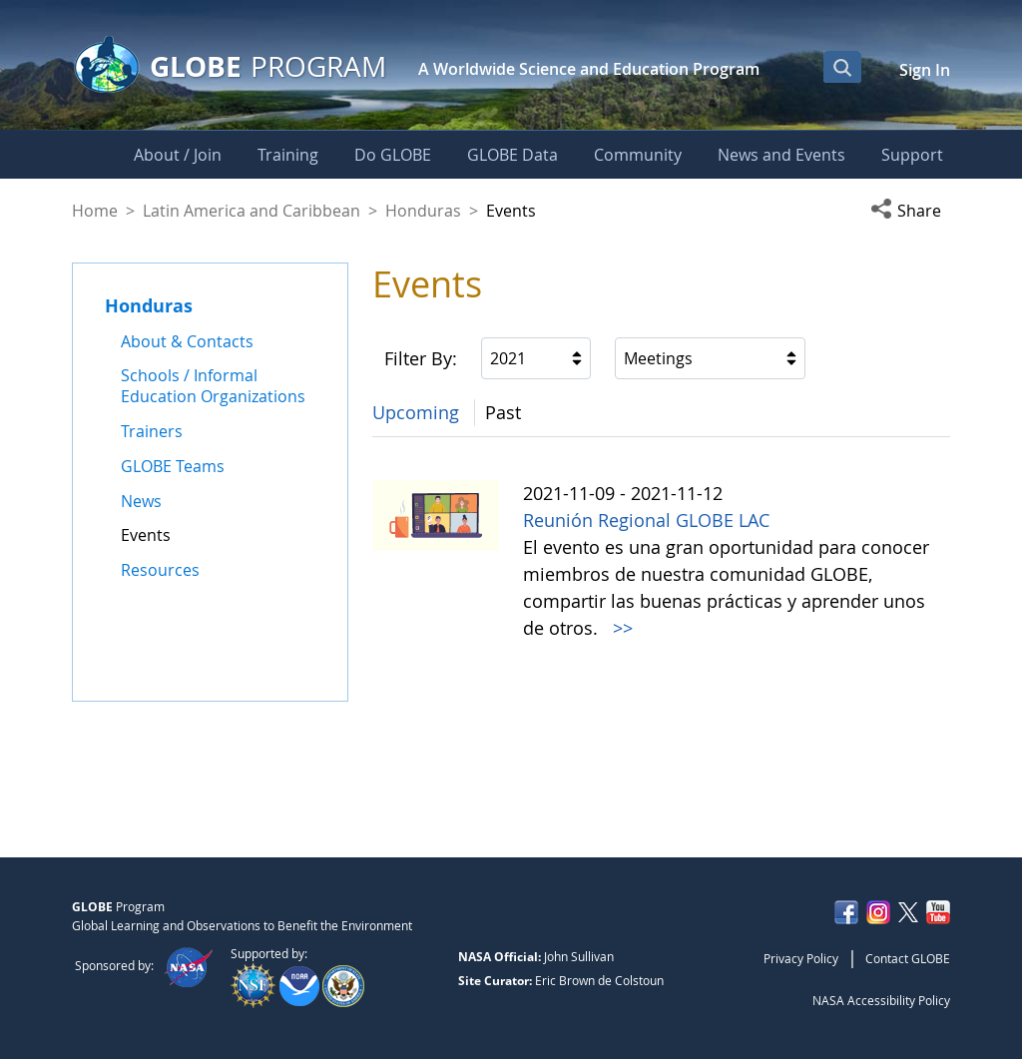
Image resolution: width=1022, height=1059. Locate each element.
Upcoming (415, 412)
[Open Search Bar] (842, 67)
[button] (910, 211)
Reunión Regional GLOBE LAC (646, 520)
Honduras (423, 211)
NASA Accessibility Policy (881, 1000)
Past (503, 412)
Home (95, 211)
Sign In (924, 70)
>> (620, 628)
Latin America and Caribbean (251, 211)
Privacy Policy (801, 958)
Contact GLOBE (907, 958)
